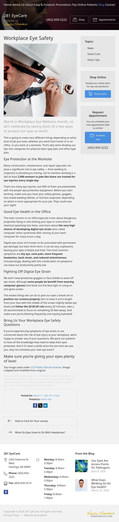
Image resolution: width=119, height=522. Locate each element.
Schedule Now (97, 137)
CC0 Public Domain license (46, 367)
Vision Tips (46, 399)
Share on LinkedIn (45, 405)
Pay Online (79, 4)
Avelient (42, 515)
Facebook (6, 492)
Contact (110, 4)
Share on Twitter (40, 405)
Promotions (63, 4)
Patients (92, 4)
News (90, 48)
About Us (19, 4)
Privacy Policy (11, 515)
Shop (79, 19)
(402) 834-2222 (56, 19)
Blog (101, 4)
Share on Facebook (35, 405)
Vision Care (93, 54)
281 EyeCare (32, 511)
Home (8, 4)
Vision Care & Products (40, 4)
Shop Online (97, 93)
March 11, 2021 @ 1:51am (46, 395)
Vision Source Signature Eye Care (101, 513)
